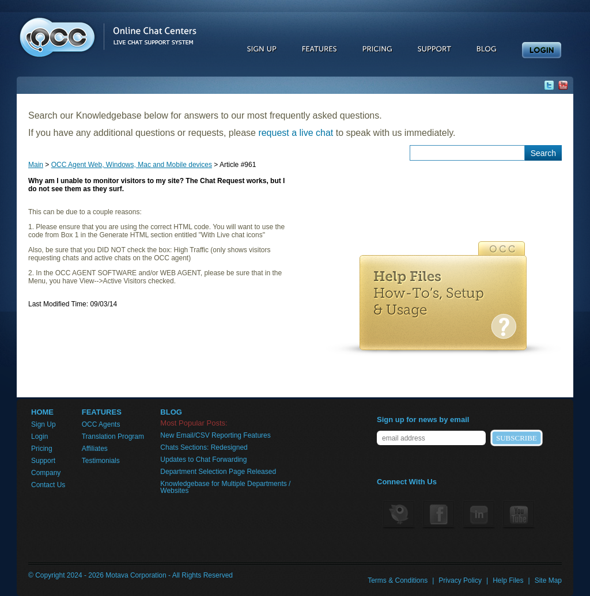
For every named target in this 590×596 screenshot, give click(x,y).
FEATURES (102, 412)
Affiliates (95, 448)
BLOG (171, 412)
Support (43, 460)
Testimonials (101, 460)
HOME (42, 412)
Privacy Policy (460, 580)
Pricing (41, 448)
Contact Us (48, 484)
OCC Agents (101, 424)
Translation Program (113, 436)
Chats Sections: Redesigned (203, 447)
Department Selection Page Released (218, 471)
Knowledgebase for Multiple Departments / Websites (225, 487)
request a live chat (295, 133)
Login (39, 436)
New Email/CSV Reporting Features (215, 435)
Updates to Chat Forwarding (203, 459)
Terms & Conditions (398, 580)
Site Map (548, 580)
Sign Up (43, 424)
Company (45, 472)
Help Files (508, 580)
